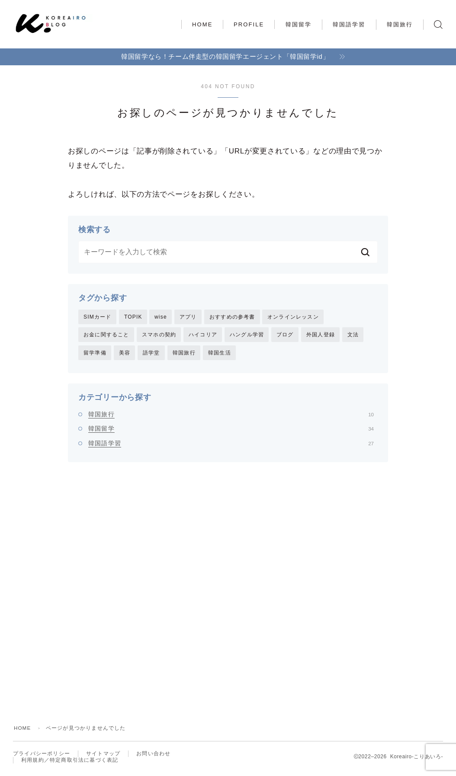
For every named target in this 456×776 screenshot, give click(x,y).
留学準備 (94, 354)
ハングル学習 (247, 335)
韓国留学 (298, 24)
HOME (202, 24)
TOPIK (133, 317)
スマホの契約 (159, 335)
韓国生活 (219, 354)
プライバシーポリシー (41, 757)
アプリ (188, 317)
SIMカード (97, 317)
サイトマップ (103, 757)
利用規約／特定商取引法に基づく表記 (69, 764)
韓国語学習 (349, 24)
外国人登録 (320, 335)
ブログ (285, 335)
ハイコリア (203, 335)
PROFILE (249, 24)
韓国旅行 (400, 24)
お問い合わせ (153, 757)
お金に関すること (106, 335)
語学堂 (151, 354)
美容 (124, 354)
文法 (353, 335)
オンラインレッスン (293, 317)
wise (160, 317)
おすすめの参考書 (232, 317)
